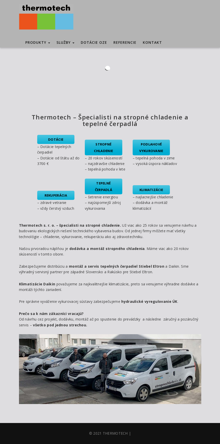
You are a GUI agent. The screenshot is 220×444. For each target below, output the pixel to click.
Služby (65, 42)
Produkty (37, 42)
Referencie (124, 42)
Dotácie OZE (94, 42)
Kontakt (152, 42)
